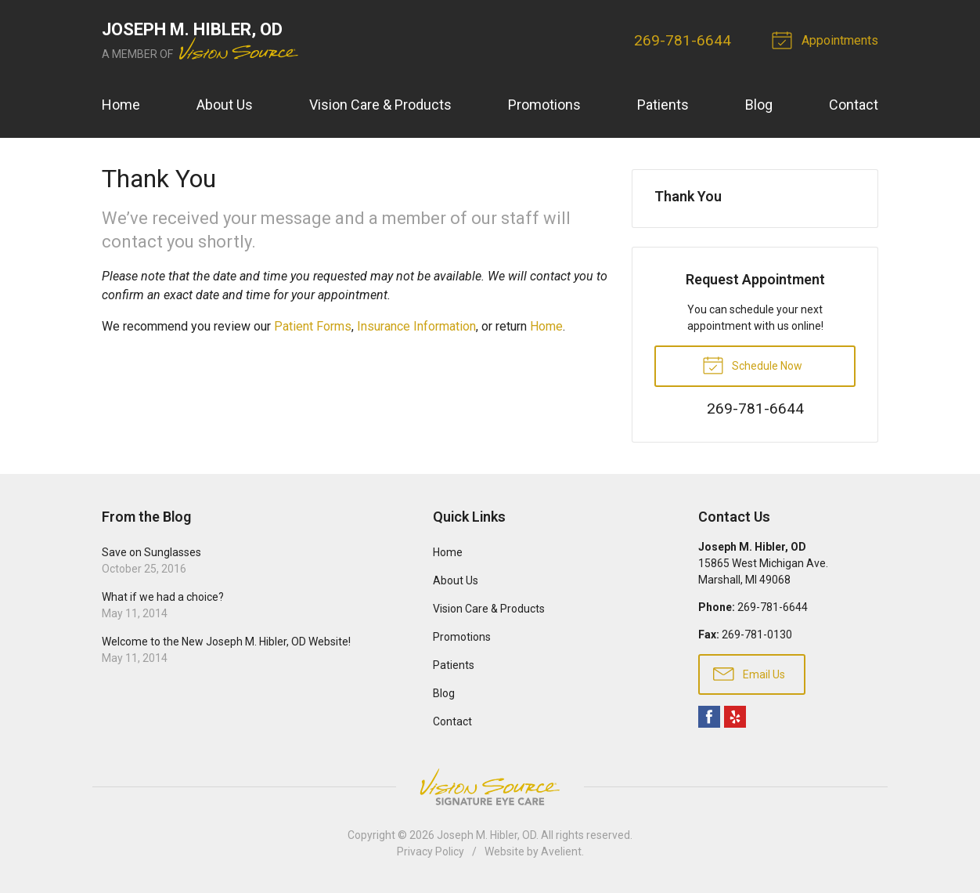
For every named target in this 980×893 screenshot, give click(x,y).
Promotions (544, 104)
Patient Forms (312, 326)
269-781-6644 (682, 40)
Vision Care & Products (380, 104)
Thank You (688, 196)
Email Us (749, 673)
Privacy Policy (430, 851)
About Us (224, 104)
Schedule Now (752, 364)
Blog (759, 104)
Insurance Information (416, 326)
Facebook (709, 717)
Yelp (735, 717)
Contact (853, 104)
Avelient (561, 851)
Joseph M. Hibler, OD (486, 835)
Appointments (827, 39)
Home (121, 104)
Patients (663, 104)
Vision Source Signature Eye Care (490, 786)
